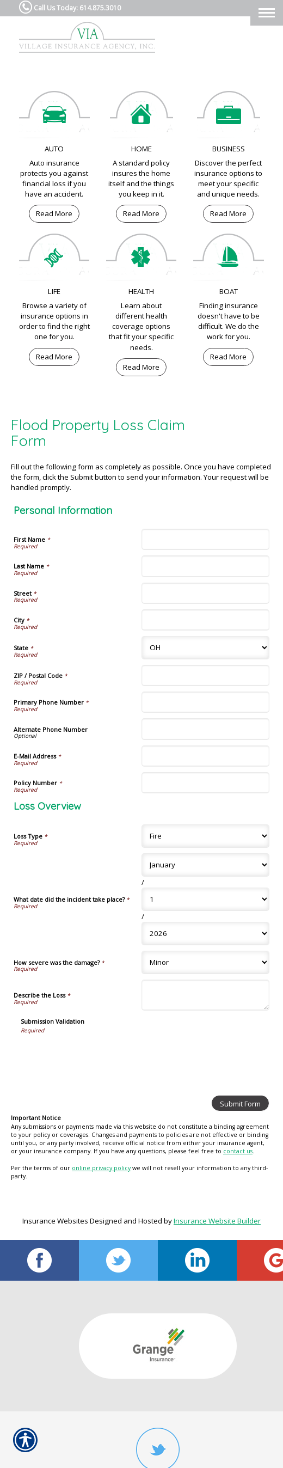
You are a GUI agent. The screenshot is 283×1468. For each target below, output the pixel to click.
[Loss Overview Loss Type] (205, 836)
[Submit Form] (240, 1103)
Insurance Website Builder (217, 1221)
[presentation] (103, 1055)
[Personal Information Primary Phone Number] (205, 702)
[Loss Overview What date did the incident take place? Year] (205, 933)
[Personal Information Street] (205, 593)
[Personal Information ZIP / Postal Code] (205, 675)
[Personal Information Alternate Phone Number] (205, 728)
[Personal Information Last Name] (205, 566)
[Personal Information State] (205, 647)
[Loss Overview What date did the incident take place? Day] (205, 899)
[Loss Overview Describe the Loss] (205, 995)
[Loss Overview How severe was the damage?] (205, 962)
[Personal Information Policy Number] (205, 782)
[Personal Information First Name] (205, 539)
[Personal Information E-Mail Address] (205, 756)
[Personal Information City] (205, 620)
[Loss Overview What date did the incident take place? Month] (205, 865)
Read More (54, 213)
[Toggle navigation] (266, 13)
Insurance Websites (55, 1221)
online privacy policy (101, 1168)
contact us (238, 1151)
